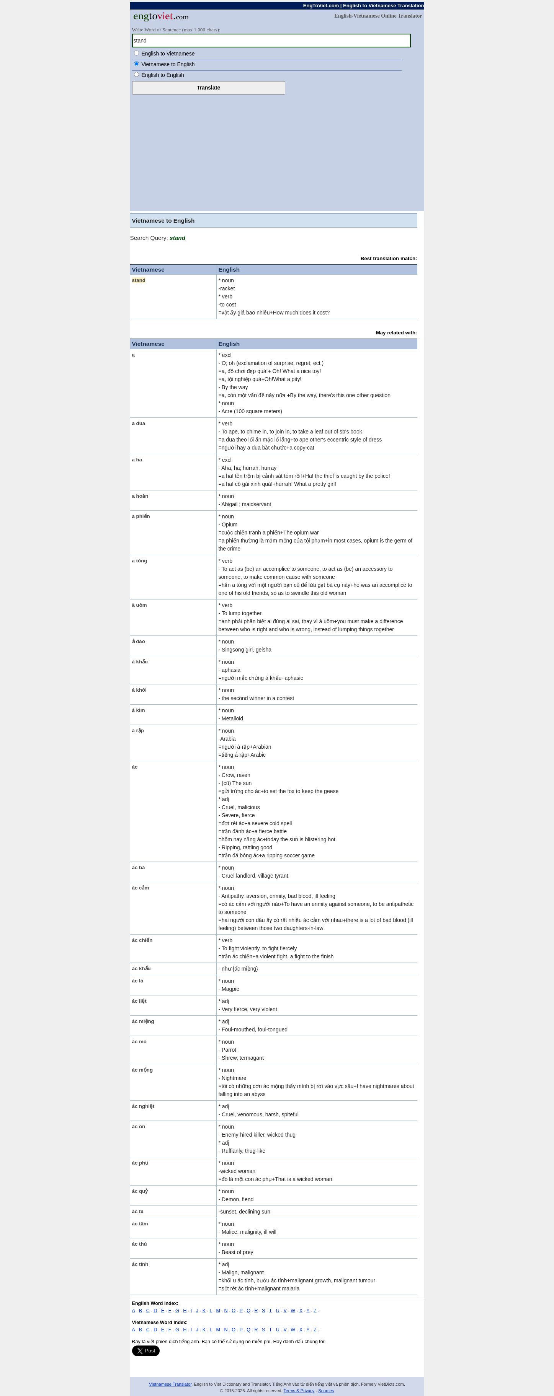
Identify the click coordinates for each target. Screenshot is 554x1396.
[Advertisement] (277, 151)
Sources (326, 1390)
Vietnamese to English (167, 64)
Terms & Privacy (299, 1390)
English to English (162, 75)
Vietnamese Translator (170, 1384)
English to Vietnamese (167, 53)
